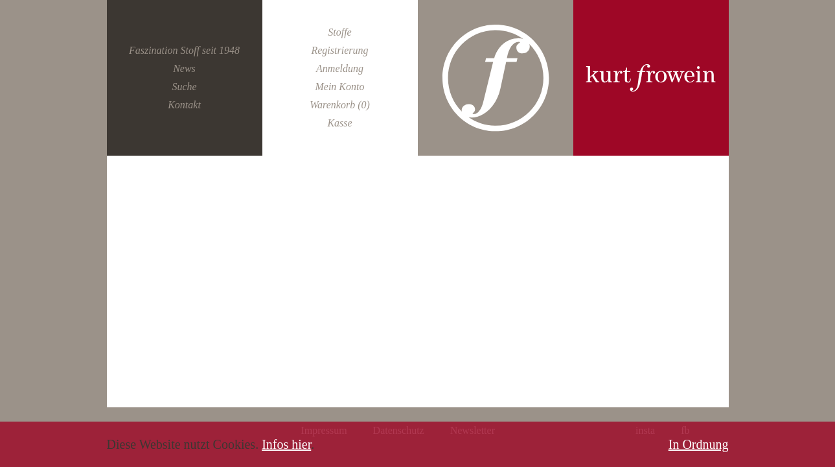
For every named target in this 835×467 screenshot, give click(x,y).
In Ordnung (699, 444)
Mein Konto (339, 86)
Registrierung (339, 50)
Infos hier (286, 444)
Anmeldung (339, 68)
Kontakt (184, 104)
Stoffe (339, 32)
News (184, 68)
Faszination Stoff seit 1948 (184, 50)
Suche (184, 86)
